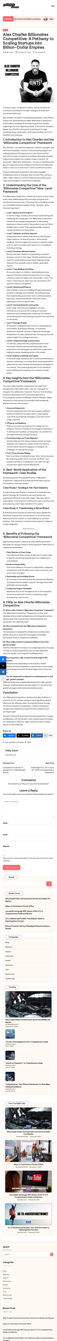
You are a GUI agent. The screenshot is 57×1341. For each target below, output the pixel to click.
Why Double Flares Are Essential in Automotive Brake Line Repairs (27, 19)
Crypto (8, 951)
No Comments (39, 52)
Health (8, 960)
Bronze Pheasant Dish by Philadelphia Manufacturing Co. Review (27, 927)
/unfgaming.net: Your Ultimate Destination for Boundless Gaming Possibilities (27, 1085)
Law (7, 969)
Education (9, 956)
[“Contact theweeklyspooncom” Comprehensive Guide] (10, 1034)
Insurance (9, 965)
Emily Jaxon (11, 750)
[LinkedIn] (37, 735)
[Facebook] (9, 735)
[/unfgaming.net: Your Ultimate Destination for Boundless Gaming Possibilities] (10, 1076)
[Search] (49, 883)
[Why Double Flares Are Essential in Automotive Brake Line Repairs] (28, 1004)
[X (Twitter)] (23, 735)
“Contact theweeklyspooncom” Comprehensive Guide (26, 1042)
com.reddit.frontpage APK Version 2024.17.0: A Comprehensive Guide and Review (24, 912)
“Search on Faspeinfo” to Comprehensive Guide (24, 1063)
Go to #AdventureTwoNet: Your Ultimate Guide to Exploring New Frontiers (24, 920)
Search (11, 877)
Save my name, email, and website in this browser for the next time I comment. (28, 859)
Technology (10, 978)
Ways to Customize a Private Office (19, 906)
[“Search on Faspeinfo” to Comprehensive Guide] (10, 1055)
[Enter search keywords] (28, 1254)
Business (8, 947)
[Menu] (53, 5)
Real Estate (9, 974)
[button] (10, 755)
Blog (7, 942)
